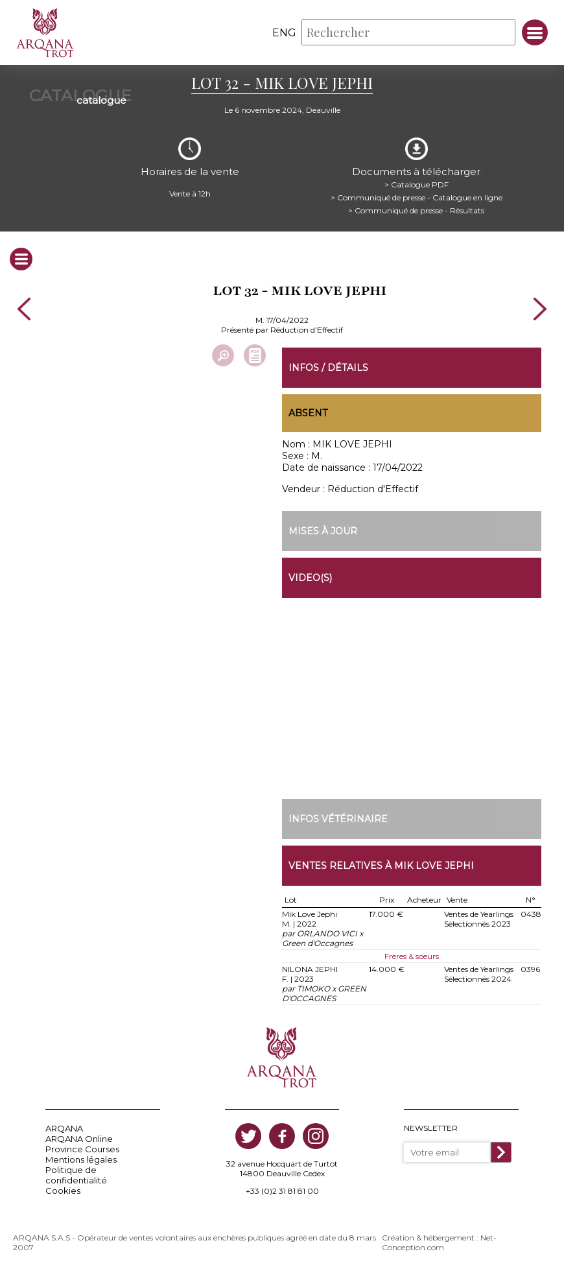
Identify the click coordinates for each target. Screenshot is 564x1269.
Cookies (62, 1190)
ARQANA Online (79, 1138)
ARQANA (64, 1128)
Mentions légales (81, 1159)
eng (284, 33)
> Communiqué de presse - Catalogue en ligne (416, 197)
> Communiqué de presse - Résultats (416, 210)
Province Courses (82, 1149)
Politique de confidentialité (76, 1175)
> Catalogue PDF (416, 184)
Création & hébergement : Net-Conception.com (439, 1242)
